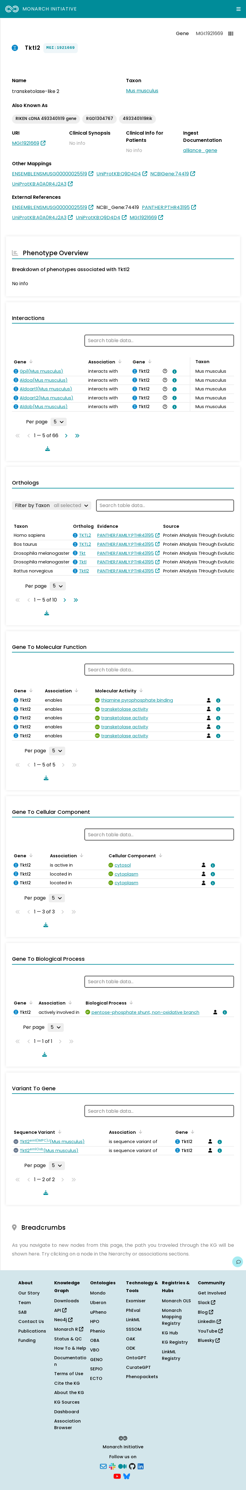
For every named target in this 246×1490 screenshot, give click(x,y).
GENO (96, 1360)
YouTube (210, 1331)
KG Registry (175, 1342)
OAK (130, 1339)
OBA (94, 1340)
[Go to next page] (65, 435)
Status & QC (68, 1339)
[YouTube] (117, 1476)
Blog (205, 1312)
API (60, 1310)
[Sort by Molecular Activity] (140, 690)
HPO (94, 1321)
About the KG (69, 1393)
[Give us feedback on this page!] (237, 1261)
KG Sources (67, 1402)
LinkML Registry (171, 1355)
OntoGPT (136, 1358)
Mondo (98, 1293)
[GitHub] (132, 1466)
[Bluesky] (126, 1476)
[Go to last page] (76, 435)
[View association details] (173, 372)
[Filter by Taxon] (51, 505)
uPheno (98, 1312)
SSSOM (134, 1329)
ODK (130, 1348)
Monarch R (68, 1329)
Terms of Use (68, 1374)
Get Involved (212, 1293)
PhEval (133, 1310)
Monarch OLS (176, 1301)
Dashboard (66, 1412)
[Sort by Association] (118, 361)
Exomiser (136, 1301)
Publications (32, 1331)
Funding (27, 1340)
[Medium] (122, 1466)
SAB (22, 1312)
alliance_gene (200, 150)
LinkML (133, 1320)
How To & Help (70, 1348)
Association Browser (67, 1424)
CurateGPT (138, 1367)
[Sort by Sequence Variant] (58, 1132)
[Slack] (112, 1466)
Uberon (98, 1303)
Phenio (97, 1331)
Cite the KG (67, 1383)
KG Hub (170, 1333)
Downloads (66, 1301)
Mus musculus (142, 90)
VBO (94, 1350)
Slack (206, 1303)
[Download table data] (46, 448)
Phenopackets (142, 1377)
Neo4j (63, 1320)
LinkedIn (209, 1321)
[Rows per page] (59, 422)
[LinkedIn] (141, 1466)
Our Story (29, 1293)
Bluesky (209, 1340)
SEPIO (96, 1369)
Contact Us (31, 1321)
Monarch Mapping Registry (172, 1316)
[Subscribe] (103, 1466)
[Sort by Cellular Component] (159, 855)
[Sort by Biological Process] (130, 1002)
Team (24, 1303)
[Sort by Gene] (30, 361)
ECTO (96, 1378)
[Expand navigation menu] (238, 8)
